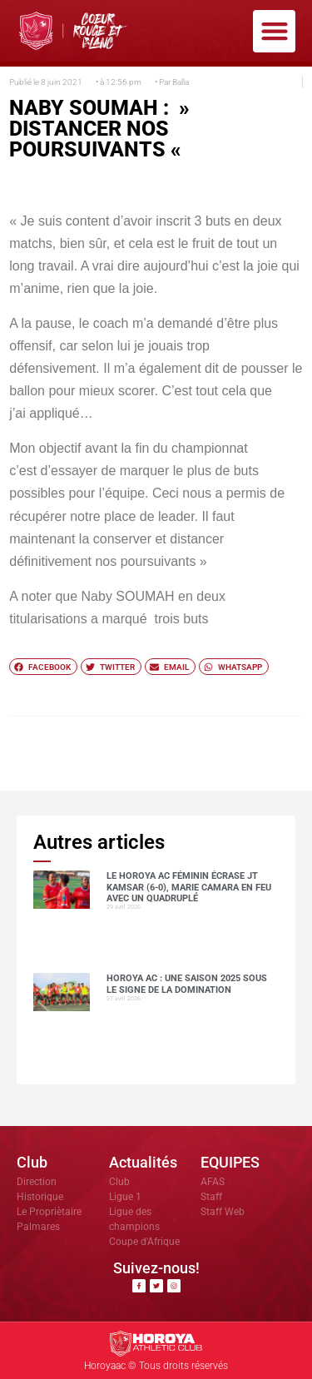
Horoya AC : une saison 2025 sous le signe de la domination (186, 984)
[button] (274, 31)
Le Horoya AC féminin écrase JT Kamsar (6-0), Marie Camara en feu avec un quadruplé (188, 887)
